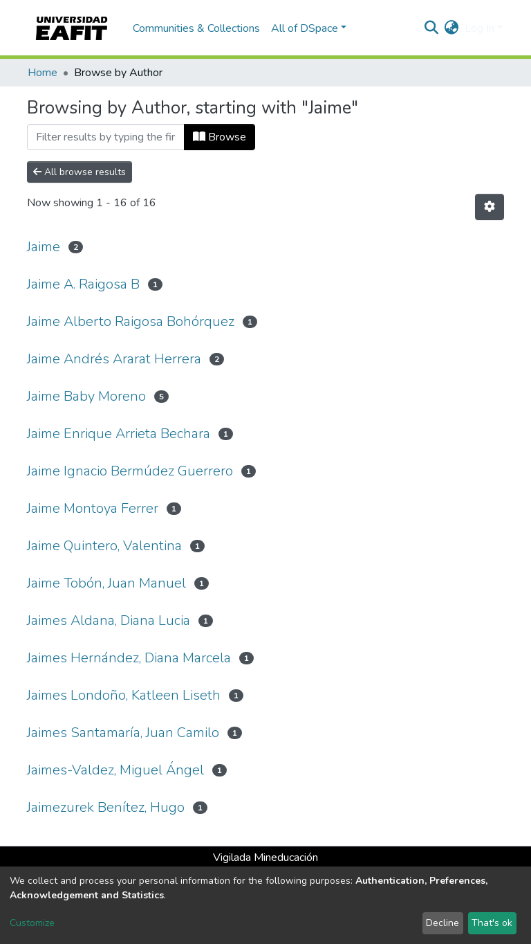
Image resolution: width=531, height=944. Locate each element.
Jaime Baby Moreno (86, 396)
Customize (32, 922)
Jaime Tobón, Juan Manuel (106, 583)
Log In (479, 28)
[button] (451, 28)
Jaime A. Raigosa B (83, 284)
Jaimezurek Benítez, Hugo (106, 807)
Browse (219, 137)
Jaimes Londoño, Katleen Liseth (124, 695)
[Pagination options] (489, 207)
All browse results (79, 172)
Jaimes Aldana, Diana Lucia (108, 620)
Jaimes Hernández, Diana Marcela (129, 657)
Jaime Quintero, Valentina (104, 545)
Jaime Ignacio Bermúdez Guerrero (130, 471)
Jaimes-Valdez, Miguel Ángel (115, 770)
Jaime (43, 246)
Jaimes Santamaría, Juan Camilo (123, 732)
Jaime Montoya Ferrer (92, 508)
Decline (442, 922)
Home (42, 72)
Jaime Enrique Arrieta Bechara (118, 433)
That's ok (492, 922)
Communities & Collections (196, 28)
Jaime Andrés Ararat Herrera (114, 359)
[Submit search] (431, 28)
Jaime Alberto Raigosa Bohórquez (130, 321)
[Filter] (106, 137)
